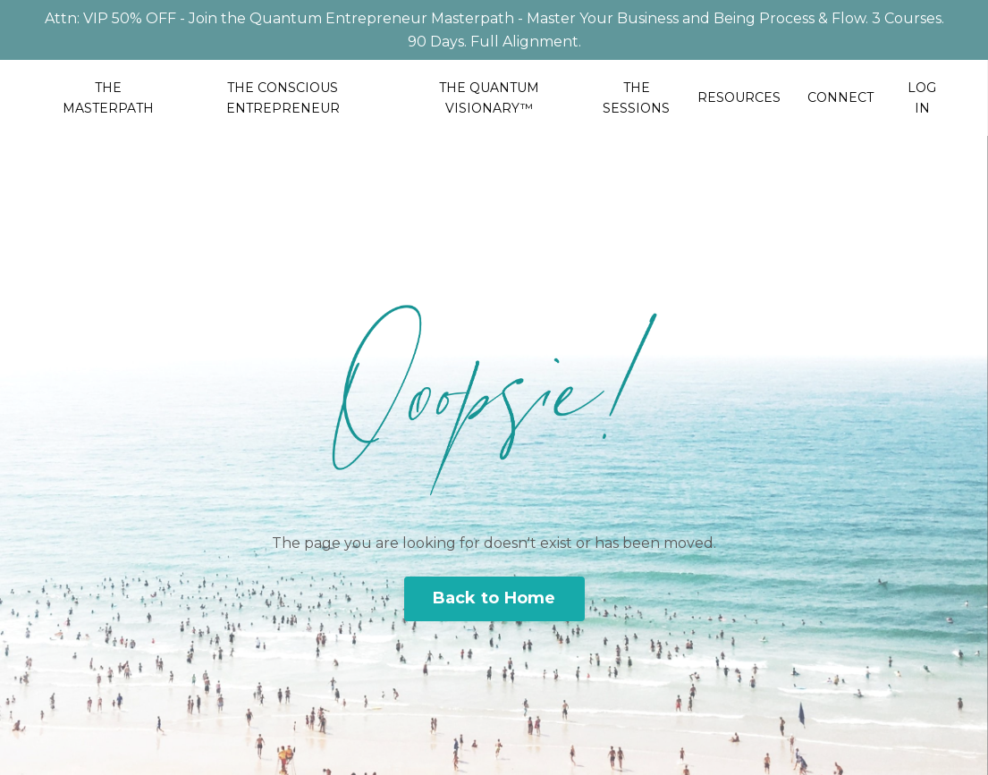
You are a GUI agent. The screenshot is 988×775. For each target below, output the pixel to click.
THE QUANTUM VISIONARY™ (489, 97)
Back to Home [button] (494, 598)
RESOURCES (739, 97)
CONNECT (840, 97)
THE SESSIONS (636, 97)
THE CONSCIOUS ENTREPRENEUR (283, 97)
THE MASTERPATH (108, 97)
